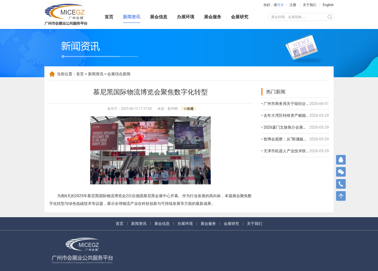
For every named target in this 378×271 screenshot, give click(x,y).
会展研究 (239, 16)
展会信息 (158, 16)
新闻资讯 (131, 16)
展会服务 (212, 16)
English (328, 5)
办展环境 (185, 16)
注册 (293, 5)
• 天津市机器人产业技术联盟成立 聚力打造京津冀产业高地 (311, 151)
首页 (109, 16)
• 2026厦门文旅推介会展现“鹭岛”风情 (293, 127)
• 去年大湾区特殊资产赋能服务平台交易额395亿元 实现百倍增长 (316, 115)
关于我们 (309, 5)
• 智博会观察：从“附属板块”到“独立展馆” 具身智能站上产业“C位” (316, 139)
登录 (280, 5)
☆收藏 (188, 109)
